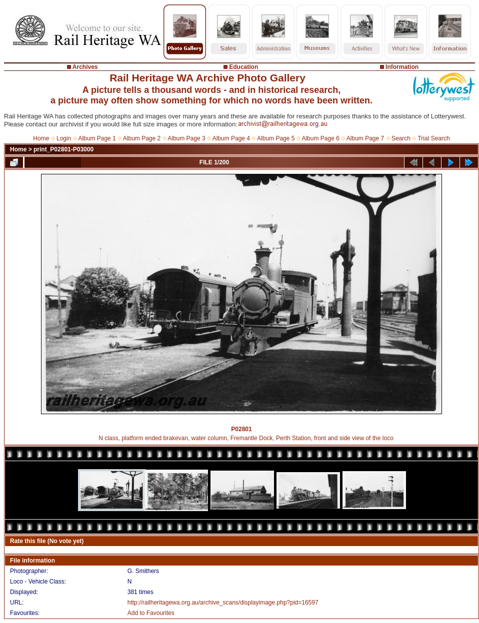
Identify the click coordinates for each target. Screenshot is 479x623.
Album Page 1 (97, 138)
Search (401, 138)
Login (63, 138)
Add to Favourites (151, 613)
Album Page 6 (320, 138)
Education (243, 66)
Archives (85, 66)
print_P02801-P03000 (64, 149)
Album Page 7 (365, 138)
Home (41, 138)
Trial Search (434, 138)
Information (402, 66)
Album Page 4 (231, 138)
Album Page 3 (186, 138)
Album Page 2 (141, 138)
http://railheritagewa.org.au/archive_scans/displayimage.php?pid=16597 (223, 602)
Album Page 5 (275, 138)
